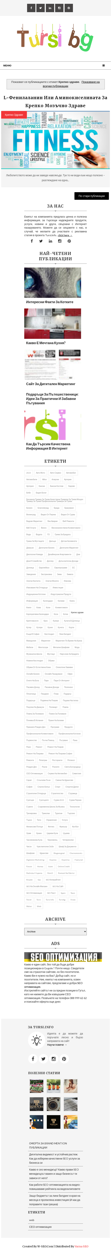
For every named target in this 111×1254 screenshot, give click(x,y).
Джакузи (30, 548)
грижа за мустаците (35, 541)
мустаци (51, 654)
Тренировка (31, 813)
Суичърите (43, 800)
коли (48, 607)
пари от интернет (62, 680)
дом (78, 554)
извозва (67, 581)
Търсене (71, 813)
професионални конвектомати (39, 733)
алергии (55, 479)
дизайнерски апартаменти (59, 554)
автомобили (31, 479)
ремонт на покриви (34, 753)
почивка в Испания (34, 720)
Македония (31, 641)
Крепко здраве (14, 114)
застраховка (46, 574)
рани (28, 747)
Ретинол (71, 760)
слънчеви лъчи (43, 780)
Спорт (57, 787)
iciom (50, 866)
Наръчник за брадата (69, 654)
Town (73, 893)
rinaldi (29, 880)
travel (28, 899)
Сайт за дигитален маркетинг (50, 384)
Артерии (67, 479)
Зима (59, 574)
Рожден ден (31, 767)
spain (63, 893)
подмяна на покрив (49, 700)
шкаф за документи (67, 846)
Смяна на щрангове (64, 780)
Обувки (51, 660)
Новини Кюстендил (34, 660)
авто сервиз (55, 473)
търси (29, 820)
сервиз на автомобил (57, 773)
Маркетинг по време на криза (68, 641)
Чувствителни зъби (45, 846)
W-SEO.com (45, 1246)
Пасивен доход (33, 687)
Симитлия (76, 773)
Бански (42, 486)
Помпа (65, 707)
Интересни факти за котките (49, 302)
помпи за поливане (57, 714)
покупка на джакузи (35, 707)
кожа (38, 607)
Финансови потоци (34, 826)
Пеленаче (68, 687)
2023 (28, 473)
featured (79, 860)
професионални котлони (70, 733)
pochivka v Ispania (34, 873)
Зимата (70, 574)
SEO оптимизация (34, 893)
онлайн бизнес (33, 674)
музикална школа (34, 654)
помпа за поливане (35, 714)
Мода (77, 647)
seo (39, 880)
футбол (75, 826)
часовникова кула (34, 840)
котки (65, 614)
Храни (39, 833)
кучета (61, 627)
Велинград (31, 514)
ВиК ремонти (68, 521)
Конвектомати (61, 607)
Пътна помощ (48, 740)
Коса (56, 614)
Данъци (52, 541)
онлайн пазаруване (54, 674)
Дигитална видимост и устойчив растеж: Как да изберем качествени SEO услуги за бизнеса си (54, 1158)
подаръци (30, 700)
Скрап (29, 780)
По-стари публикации (92, 195)
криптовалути (32, 621)
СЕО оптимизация (34, 773)
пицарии (45, 694)
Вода (28, 534)
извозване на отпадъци (37, 587)
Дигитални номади (34, 554)
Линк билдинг (65, 634)
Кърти (71, 627)
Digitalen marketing (35, 860)
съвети (29, 807)
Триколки (46, 813)
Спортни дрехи (72, 787)
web (39, 906)
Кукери (56, 621)
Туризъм (58, 813)
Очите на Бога (32, 680)
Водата (39, 534)
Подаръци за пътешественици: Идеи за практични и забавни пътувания (52, 398)
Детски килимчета (69, 541)
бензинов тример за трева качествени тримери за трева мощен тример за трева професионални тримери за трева (54, 500)
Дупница (30, 567)
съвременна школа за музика (51, 807)
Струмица (72, 793)
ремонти (30, 760)
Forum (29, 866)
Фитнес (51, 826)
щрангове (44, 853)
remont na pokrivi (66, 873)
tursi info (50, 899)
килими (61, 601)
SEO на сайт (57, 886)
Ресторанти (57, 760)
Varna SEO (81, 1246)
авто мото (40, 473)
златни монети (52, 581)
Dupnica (52, 860)
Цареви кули (52, 833)
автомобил (71, 473)
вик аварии (53, 521)
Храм (28, 833)
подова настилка (70, 700)
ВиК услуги (31, 528)
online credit (64, 866)
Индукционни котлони (36, 594)
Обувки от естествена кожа (38, 667)
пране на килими (56, 720)
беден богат (41, 493)
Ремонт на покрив (55, 747)
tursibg (62, 899)
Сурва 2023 (59, 800)
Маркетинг (46, 641)
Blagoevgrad (59, 853)
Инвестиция (58, 587)
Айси (44, 479)
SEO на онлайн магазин (36, 886)
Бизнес (29, 508)
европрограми (61, 567)
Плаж (56, 694)
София (29, 787)
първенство (31, 740)
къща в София (32, 634)
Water (29, 906)
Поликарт (53, 707)
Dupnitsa (66, 860)
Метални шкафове (61, 647)
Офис (70, 674)
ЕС (73, 567)
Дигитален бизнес (47, 548)
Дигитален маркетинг (69, 548)
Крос (46, 621)
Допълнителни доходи (68, 561)
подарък (67, 694)
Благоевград (43, 508)
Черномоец (52, 840)
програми (55, 727)
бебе (28, 493)
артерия (30, 486)
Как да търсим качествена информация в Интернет (48, 446)
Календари (48, 601)
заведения (31, 574)
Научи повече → (57, 1044)
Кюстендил (49, 634)
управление (51, 820)
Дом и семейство (34, 561)
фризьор (63, 826)
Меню (7, 65)
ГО (48, 534)
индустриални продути (61, 594)
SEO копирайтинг (53, 880)
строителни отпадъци (36, 793)
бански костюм (56, 486)
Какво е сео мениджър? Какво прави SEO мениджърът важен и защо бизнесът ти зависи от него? (54, 1174)
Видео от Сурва (68, 514)
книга (72, 601)
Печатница (31, 694)
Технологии (75, 807)
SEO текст (51, 893)
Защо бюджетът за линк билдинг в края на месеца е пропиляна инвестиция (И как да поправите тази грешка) (54, 1200)
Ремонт (39, 747)
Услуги (65, 820)
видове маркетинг (34, 521)
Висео (43, 528)
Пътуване (63, 740)
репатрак (43, 760)
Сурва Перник (75, 800)
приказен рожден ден (35, 727)
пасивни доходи (52, 687)
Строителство (57, 793)
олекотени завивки (64, 667)
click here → (65, 235)
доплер (50, 561)
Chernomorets (76, 853)
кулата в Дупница (72, 621)
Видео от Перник (48, 514)
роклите (55, 767)
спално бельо (44, 787)
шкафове (30, 853)
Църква (66, 833)
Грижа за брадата (62, 534)
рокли (44, 767)
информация (32, 601)
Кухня (50, 627)
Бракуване (69, 508)
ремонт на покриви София (60, 753)
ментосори (43, 647)
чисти (28, 846)
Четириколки (68, 840)
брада (56, 508)
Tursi (39, 899)
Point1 (50, 873)
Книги (28, 607)
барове (71, 486)
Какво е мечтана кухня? (46, 343)
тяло (39, 820)
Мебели (29, 647)
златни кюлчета (33, 581)
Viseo (72, 899)
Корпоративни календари (37, 614)
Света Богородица (73, 767)
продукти (68, 727)
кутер (28, 627)
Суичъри (30, 800)
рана (75, 740)
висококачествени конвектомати (66, 528)
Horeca (40, 866)
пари (46, 680)
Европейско (44, 567)
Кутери (39, 627)
